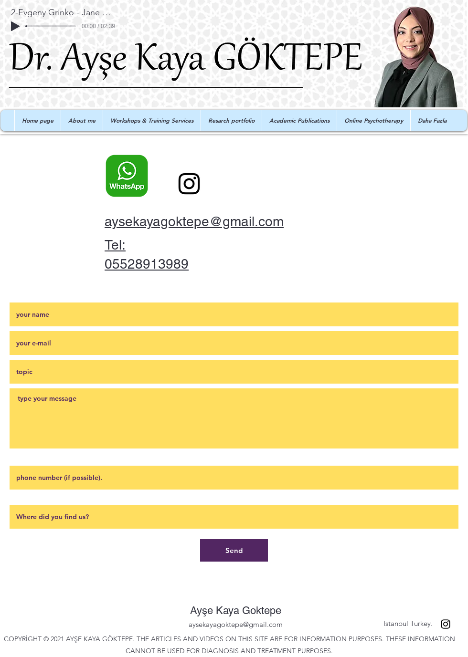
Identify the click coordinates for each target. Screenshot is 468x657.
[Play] (15, 26)
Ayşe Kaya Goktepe (235, 610)
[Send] (234, 550)
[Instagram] (189, 183)
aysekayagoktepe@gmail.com (194, 221)
